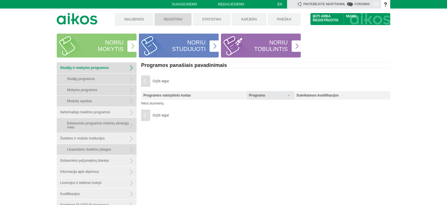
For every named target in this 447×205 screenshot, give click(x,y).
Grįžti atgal (161, 81)
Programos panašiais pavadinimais (184, 65)
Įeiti (376, 4)
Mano (351, 16)
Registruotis (325, 20)
